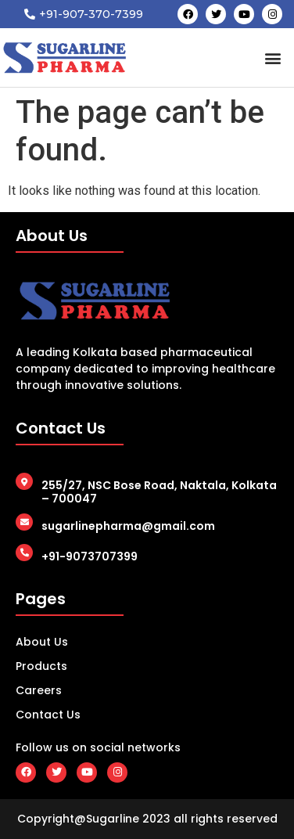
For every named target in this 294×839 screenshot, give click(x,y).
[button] (273, 57)
